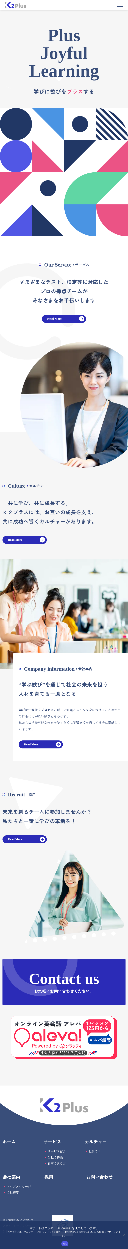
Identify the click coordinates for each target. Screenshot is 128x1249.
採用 (48, 1176)
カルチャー (96, 1141)
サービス (52, 1141)
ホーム (9, 1141)
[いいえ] (123, 1235)
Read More (54, 318)
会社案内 (11, 1176)
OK (64, 1243)
